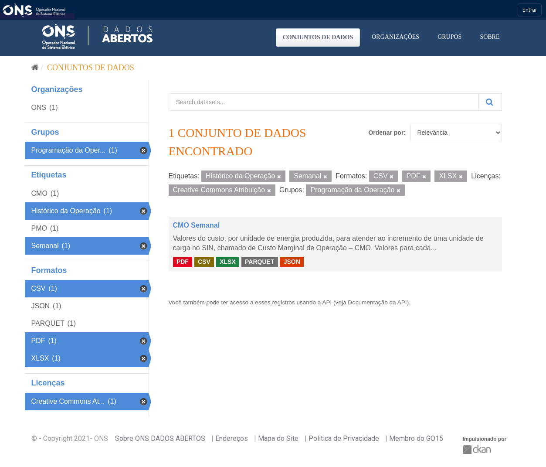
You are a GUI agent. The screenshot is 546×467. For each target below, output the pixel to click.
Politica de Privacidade (344, 438)
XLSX (228, 261)
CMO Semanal (196, 225)
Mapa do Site (278, 438)
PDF (182, 261)
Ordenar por (386, 132)
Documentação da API (377, 302)
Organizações (395, 37)
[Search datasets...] (324, 102)
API (327, 302)
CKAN (477, 449)
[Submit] (490, 102)
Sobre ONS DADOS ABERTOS (160, 438)
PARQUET (259, 261)
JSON (292, 261)
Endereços (231, 438)
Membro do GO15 (416, 438)
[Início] (35, 67)
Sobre (489, 37)
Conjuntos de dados (318, 37)
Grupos (449, 37)
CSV (204, 261)
